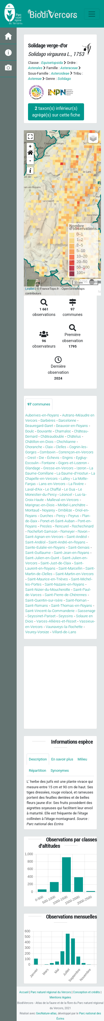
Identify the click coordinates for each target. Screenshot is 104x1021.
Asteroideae (60, 73)
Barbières (47, 420)
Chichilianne (66, 442)
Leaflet (29, 288)
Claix (49, 447)
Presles (46, 526)
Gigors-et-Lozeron (72, 463)
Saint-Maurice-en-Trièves (47, 579)
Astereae (35, 79)
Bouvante (44, 431)
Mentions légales (60, 997)
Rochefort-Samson (42, 531)
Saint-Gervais (79, 547)
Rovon (82, 531)
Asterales (35, 68)
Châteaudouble (52, 436)
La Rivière (76, 484)
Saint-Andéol (77, 537)
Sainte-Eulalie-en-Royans (45, 547)
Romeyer (67, 531)
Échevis (53, 458)
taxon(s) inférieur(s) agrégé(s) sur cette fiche (56, 112)
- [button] (30, 161)
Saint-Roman (76, 600)
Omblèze (65, 510)
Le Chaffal (53, 489)
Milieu (82, 759)
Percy (60, 516)
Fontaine (48, 463)
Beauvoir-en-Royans (72, 426)
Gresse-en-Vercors (58, 468)
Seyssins (66, 616)
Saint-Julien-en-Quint (42, 558)
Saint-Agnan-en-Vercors (44, 537)
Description (38, 759)
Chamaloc (63, 431)
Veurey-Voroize (37, 632)
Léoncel (66, 494)
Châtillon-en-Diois (39, 442)
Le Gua (69, 489)
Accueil (24, 992)
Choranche (33, 447)
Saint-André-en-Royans (67, 542)
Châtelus (74, 436)
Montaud (32, 510)
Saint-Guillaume (38, 553)
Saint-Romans (36, 605)
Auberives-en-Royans (42, 415)
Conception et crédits (86, 992)
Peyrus (73, 516)
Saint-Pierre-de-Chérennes (66, 595)
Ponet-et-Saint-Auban (57, 521)
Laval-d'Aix (33, 489)
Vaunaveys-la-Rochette (64, 627)
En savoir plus (62, 759)
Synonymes (59, 770)
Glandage (32, 468)
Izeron (81, 468)
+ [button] (30, 146)
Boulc (29, 431)
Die (41, 458)
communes (38, 404)
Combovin (47, 452)
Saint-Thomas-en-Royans (71, 605)
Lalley (65, 478)
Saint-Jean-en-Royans (71, 553)
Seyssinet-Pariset (41, 616)
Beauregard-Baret (39, 426)
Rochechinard (82, 526)
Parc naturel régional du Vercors (51, 992)
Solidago (64, 79)
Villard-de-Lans (64, 632)
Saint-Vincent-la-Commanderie (50, 611)
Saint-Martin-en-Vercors (74, 574)
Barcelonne (67, 420)
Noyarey (48, 510)
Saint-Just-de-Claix (55, 563)
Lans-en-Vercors (52, 484)
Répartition (37, 770)
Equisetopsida (52, 63)
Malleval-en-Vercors (63, 500)
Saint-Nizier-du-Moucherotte (47, 589)
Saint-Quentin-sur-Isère (44, 600)
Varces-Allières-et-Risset (56, 621)
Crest (31, 458)
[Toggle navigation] (92, 14)
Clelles (61, 447)
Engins (67, 458)
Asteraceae (69, 68)
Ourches (46, 516)
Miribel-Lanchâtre (71, 505)
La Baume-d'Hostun (72, 473)
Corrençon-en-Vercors (76, 452)
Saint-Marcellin (70, 568)
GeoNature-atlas (46, 1013)
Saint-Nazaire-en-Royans (64, 584)
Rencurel (62, 526)
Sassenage (86, 611)
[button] (30, 153)
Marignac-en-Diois (40, 505)
